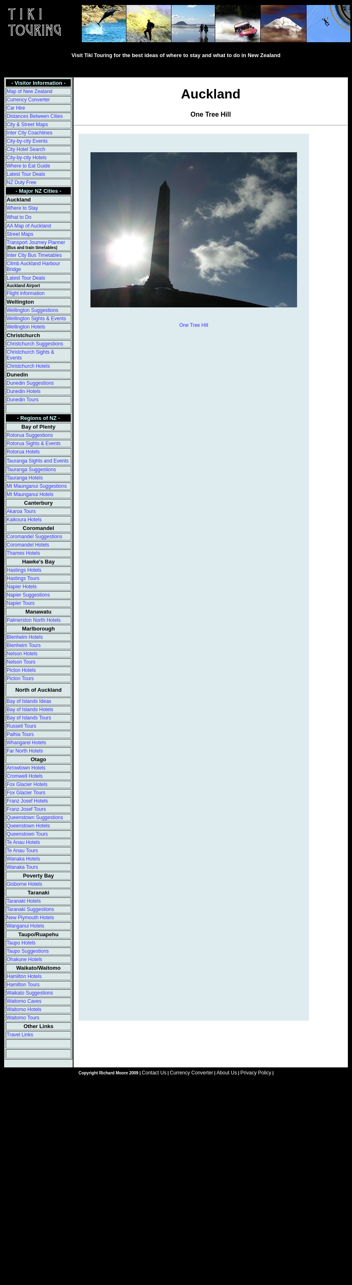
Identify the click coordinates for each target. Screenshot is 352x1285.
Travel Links (20, 1035)
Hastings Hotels (24, 570)
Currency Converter (28, 100)
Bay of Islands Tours (29, 718)
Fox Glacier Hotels (27, 784)
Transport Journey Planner (36, 242)
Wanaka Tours (22, 867)
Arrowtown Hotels (26, 768)
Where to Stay (22, 208)
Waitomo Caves (24, 1001)
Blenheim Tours (24, 645)
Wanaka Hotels (23, 859)
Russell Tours (21, 726)
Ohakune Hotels (24, 959)
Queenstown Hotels (28, 826)
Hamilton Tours (23, 985)
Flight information (26, 293)
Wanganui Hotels (25, 926)
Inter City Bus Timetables (34, 255)
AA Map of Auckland (29, 226)
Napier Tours (21, 603)
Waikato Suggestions (30, 993)
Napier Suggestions (28, 595)
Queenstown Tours (27, 834)
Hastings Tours (23, 578)
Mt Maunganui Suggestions (37, 486)
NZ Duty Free (21, 182)
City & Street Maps (27, 124)
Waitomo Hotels (24, 1009)
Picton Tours (20, 678)
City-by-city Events (27, 141)
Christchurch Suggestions (35, 344)
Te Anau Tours (22, 850)
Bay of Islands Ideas (29, 701)
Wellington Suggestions (32, 310)
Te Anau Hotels (23, 842)
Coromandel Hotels (28, 545)
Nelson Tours (21, 662)
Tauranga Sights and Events (38, 461)
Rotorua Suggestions (30, 435)
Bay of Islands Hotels (30, 709)
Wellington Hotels (26, 327)
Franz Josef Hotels (27, 801)
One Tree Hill (193, 325)
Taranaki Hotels (24, 901)
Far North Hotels (25, 751)
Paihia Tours (20, 734)
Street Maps (20, 234)
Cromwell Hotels (25, 776)
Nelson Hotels (22, 654)
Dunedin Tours (22, 400)
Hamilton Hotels (24, 976)
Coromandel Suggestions (34, 536)
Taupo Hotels (21, 943)
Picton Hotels (21, 670)
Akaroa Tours (21, 511)
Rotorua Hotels (23, 452)
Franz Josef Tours (26, 809)
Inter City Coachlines (29, 133)
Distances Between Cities (35, 116)
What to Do (19, 217)
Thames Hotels (23, 553)
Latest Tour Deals (26, 174)
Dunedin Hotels (23, 391)
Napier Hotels (22, 587)
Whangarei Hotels (26, 743)
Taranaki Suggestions (30, 909)
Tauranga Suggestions (31, 469)
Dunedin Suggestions (30, 383)
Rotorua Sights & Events (34, 443)
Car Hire (16, 108)
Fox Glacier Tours (26, 793)
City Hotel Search (26, 149)
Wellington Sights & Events (36, 318)
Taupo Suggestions (28, 951)
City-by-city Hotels (27, 158)
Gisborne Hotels (24, 884)
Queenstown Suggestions (35, 817)
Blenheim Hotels (25, 637)
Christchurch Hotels (28, 366)
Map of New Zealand (29, 91)
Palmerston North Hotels (34, 620)
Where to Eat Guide (28, 166)
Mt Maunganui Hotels (30, 494)
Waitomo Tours (23, 1018)
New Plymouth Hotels (30, 918)
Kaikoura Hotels (24, 520)
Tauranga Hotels (25, 478)
